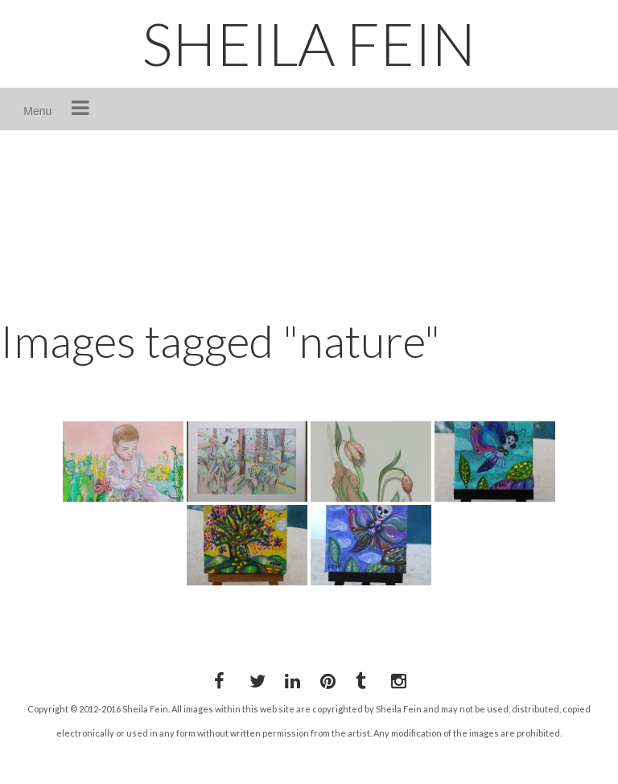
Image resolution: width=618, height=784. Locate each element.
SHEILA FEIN (309, 43)
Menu (37, 111)
